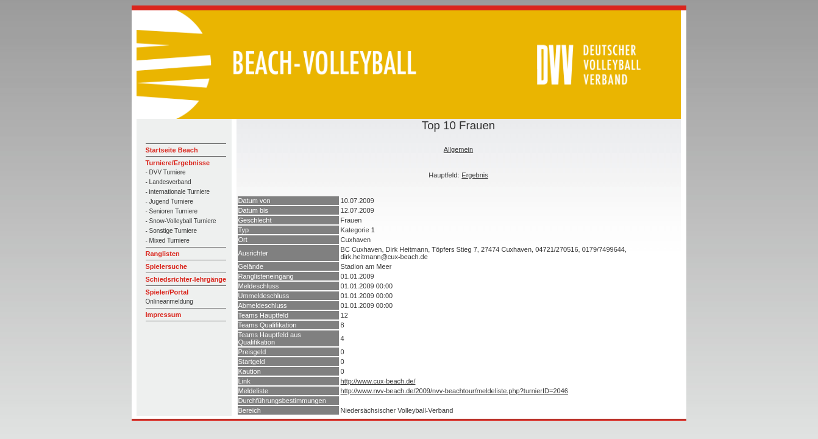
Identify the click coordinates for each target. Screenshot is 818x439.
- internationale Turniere (178, 191)
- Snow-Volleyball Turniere (181, 221)
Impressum (164, 314)
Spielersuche (166, 266)
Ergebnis (474, 175)
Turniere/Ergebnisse (178, 162)
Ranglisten (163, 253)
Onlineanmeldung (169, 301)
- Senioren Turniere (172, 211)
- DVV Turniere (166, 172)
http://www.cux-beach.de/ (378, 381)
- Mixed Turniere (168, 240)
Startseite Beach (172, 150)
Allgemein (458, 149)
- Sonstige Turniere (171, 230)
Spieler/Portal (167, 292)
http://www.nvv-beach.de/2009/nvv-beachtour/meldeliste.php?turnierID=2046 (454, 390)
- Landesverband (168, 182)
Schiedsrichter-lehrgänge (186, 279)
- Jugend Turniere (169, 201)
